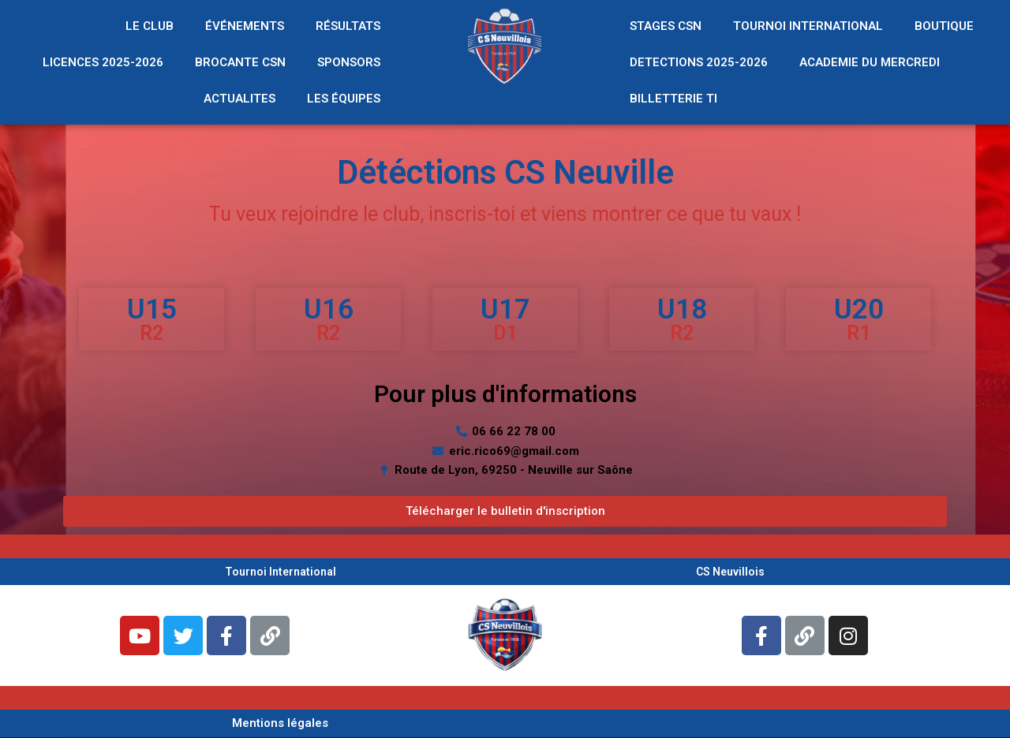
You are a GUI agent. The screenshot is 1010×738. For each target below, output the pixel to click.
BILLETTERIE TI (673, 98)
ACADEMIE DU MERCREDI (869, 62)
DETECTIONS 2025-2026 (699, 62)
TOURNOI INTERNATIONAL (808, 26)
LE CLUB (149, 26)
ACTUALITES (239, 98)
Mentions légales (280, 723)
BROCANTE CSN (240, 62)
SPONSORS (348, 62)
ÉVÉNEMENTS (244, 26)
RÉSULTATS (348, 26)
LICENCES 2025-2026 (103, 62)
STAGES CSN (665, 26)
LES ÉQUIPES (343, 98)
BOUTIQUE (944, 26)
